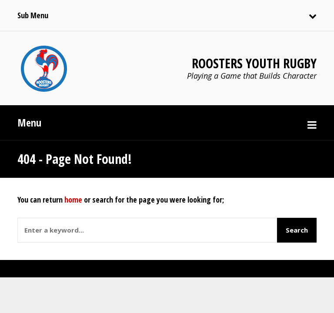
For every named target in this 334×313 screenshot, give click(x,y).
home (73, 199)
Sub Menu (32, 15)
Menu (29, 122)
